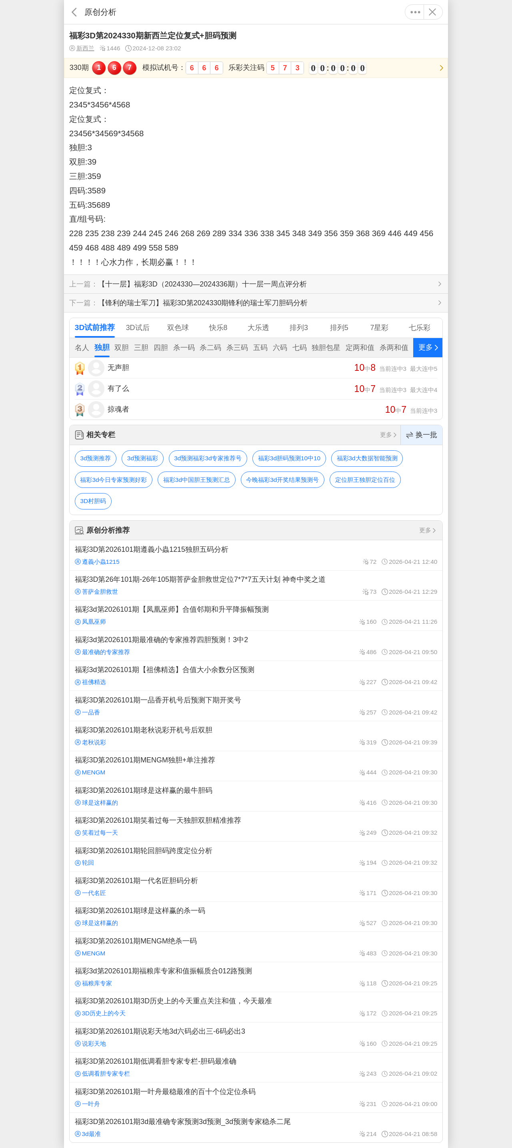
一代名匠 (90, 892)
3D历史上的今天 (100, 1013)
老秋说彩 (90, 742)
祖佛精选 (90, 681)
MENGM (90, 772)
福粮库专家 (93, 983)
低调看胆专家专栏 (102, 1073)
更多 (415, 12)
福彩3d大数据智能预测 (367, 458)
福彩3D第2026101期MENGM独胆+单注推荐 (256, 766)
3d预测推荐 (95, 458)
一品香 (87, 712)
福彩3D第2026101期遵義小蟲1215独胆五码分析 (256, 555)
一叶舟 (87, 1103)
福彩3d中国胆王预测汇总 (196, 479)
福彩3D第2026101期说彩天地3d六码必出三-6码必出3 (256, 1037)
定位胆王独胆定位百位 (365, 479)
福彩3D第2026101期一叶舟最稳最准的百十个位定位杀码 (256, 1097)
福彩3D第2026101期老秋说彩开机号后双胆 (256, 736)
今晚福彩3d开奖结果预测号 (282, 479)
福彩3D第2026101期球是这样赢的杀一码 (256, 916)
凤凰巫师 (90, 621)
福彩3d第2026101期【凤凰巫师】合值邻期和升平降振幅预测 (256, 615)
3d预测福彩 (142, 458)
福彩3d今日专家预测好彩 (113, 479)
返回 (74, 12)
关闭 (432, 12)
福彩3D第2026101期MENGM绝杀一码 (256, 946)
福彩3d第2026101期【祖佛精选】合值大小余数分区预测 (256, 675)
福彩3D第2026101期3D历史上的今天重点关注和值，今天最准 (256, 1007)
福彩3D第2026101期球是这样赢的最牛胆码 (256, 796)
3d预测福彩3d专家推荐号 (208, 458)
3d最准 (88, 1133)
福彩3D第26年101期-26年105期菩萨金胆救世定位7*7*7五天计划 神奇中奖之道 (256, 585)
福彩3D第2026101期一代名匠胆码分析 (256, 886)
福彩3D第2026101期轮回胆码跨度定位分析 (256, 856)
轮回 (84, 862)
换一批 (421, 435)
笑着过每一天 (96, 832)
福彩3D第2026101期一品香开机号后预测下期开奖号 (256, 705)
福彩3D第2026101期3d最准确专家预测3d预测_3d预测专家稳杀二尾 (256, 1127)
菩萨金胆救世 (96, 591)
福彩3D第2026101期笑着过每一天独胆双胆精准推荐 (256, 826)
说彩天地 (90, 1043)
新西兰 (81, 48)
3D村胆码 (93, 500)
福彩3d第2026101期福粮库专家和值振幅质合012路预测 (256, 977)
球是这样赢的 (96, 802)
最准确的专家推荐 (102, 652)
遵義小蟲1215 (97, 561)
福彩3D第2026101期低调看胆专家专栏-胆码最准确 (256, 1067)
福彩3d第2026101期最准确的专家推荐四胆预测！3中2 (256, 646)
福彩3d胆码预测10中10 (289, 458)
